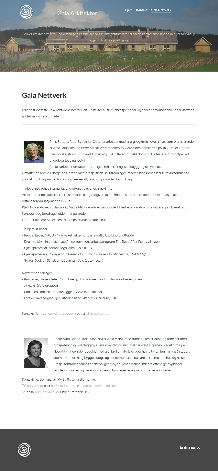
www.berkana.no (47, 392)
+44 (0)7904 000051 (62, 314)
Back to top (190, 447)
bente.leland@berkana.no (98, 386)
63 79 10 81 (35, 386)
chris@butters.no (98, 314)
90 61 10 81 (59, 386)
